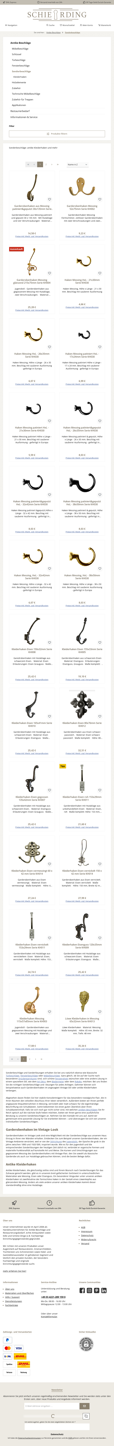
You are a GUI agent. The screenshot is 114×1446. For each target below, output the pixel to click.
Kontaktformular (49, 1320)
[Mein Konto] (86, 25)
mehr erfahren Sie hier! (14, 1274)
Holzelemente (19, 82)
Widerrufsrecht (88, 1243)
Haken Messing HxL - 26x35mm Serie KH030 (31, 356)
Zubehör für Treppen (22, 99)
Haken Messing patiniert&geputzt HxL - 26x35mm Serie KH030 (82, 430)
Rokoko (78, 1085)
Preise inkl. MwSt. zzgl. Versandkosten (31, 236)
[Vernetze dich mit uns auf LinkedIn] (104, 1294)
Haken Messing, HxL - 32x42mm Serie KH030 (32, 578)
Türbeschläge (18, 59)
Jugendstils (72, 1145)
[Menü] (11, 25)
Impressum (86, 1235)
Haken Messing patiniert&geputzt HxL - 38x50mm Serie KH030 (82, 504)
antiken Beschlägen (88, 1113)
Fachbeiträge (11, 1308)
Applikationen (19, 105)
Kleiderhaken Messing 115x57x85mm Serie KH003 (32, 1023)
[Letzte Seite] (58, 164)
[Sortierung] (78, 164)
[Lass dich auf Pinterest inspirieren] (96, 1294)
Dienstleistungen (13, 1305)
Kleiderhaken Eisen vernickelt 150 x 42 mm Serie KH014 (82, 875)
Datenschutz (87, 1239)
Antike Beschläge (20, 42)
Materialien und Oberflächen (19, 1296)
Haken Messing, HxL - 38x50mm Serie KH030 (82, 578)
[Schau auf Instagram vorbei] (89, 1294)
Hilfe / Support (12, 1300)
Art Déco (41, 1085)
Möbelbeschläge (20, 48)
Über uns (9, 1292)
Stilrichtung (56, 1145)
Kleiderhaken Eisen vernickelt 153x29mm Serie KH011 (31, 949)
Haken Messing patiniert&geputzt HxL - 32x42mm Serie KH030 (32, 504)
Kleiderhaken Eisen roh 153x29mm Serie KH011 (82, 801)
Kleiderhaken (20, 76)
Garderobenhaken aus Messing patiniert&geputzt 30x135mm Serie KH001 (31, 208)
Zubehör (16, 88)
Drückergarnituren (27, 1082)
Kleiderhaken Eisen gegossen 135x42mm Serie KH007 (32, 801)
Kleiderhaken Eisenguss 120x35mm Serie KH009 (82, 949)
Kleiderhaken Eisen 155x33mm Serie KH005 (82, 653)
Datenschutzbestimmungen (29, 1441)
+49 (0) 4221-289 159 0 (53, 1300)
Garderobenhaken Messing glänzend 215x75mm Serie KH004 (31, 282)
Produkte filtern (57, 133)
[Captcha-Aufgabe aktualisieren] (86, 1420)
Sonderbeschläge (21, 71)
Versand (85, 1247)
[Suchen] (50, 25)
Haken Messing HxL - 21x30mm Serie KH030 (82, 282)
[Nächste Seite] (52, 164)
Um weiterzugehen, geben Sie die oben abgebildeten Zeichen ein (50, 1425)
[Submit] (84, 1409)
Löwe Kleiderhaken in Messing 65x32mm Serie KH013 (82, 1023)
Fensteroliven (61, 1082)
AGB (83, 1231)
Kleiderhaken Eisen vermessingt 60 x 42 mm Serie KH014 (32, 875)
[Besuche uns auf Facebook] (82, 1294)
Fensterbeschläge (20, 65)
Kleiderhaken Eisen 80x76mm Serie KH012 (82, 727)
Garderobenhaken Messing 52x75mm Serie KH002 (82, 208)
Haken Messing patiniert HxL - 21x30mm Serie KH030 (32, 430)
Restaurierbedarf (19, 111)
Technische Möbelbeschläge (26, 93)
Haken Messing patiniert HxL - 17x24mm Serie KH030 (82, 356)
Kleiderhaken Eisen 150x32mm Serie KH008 (32, 653)
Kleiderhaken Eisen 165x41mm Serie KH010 (32, 727)
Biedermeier (58, 1085)
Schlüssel (16, 54)
